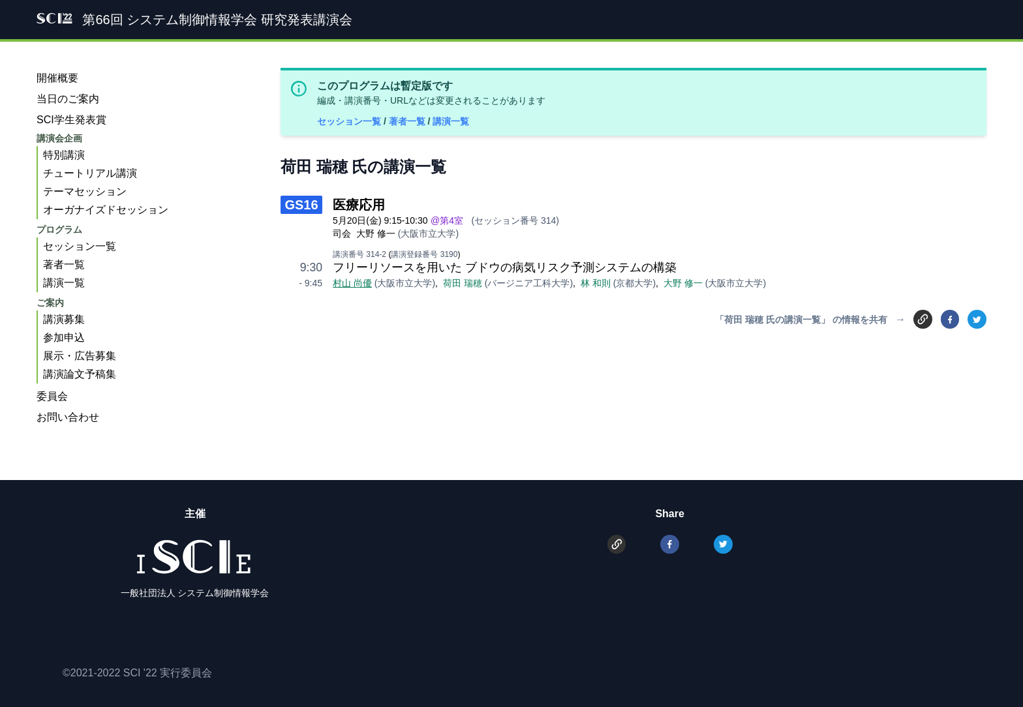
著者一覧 (408, 121)
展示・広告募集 (79, 355)
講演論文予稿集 (79, 374)
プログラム (59, 229)
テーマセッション (85, 191)
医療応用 (359, 205)
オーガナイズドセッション (105, 209)
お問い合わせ (68, 417)
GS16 (301, 205)
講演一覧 (451, 121)
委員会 (52, 396)
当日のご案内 (68, 98)
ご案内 (50, 302)
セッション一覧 (350, 121)
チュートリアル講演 (90, 173)
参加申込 (64, 337)
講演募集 (64, 319)
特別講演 (64, 154)
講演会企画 (59, 138)
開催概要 (57, 77)
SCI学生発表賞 (71, 119)
